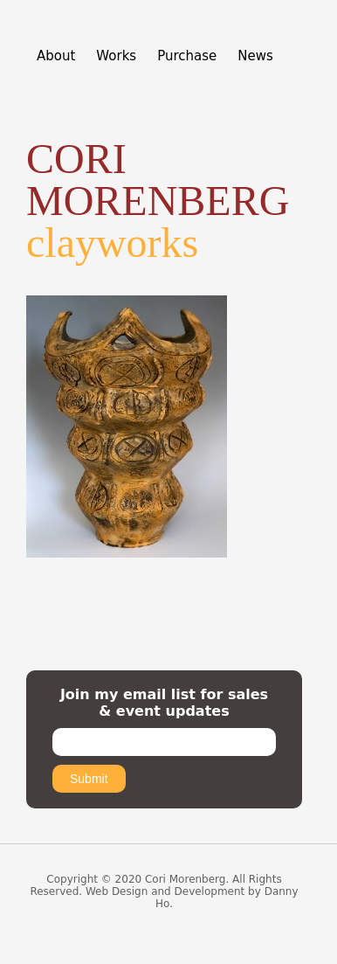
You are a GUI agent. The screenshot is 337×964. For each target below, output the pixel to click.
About (56, 56)
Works (116, 56)
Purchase (187, 56)
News (255, 56)
